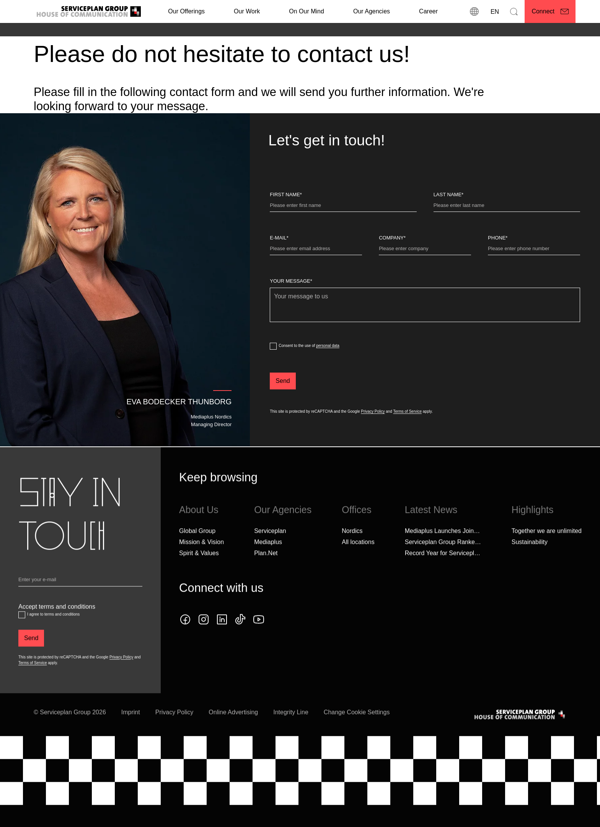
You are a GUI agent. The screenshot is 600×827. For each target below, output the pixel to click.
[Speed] (162, 30)
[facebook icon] (185, 634)
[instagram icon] (203, 634)
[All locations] (358, 556)
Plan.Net (265, 567)
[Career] (428, 11)
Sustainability (530, 556)
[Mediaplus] (60, 30)
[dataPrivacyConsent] (273, 346)
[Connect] (550, 11)
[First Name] (343, 207)
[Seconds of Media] (131, 30)
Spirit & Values (199, 567)
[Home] (13, 30)
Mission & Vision (201, 556)
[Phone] (534, 250)
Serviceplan (270, 545)
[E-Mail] (316, 250)
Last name (449, 194)
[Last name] (507, 207)
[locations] (474, 11)
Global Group (197, 545)
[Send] (282, 381)
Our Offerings (186, 11)
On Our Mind (306, 11)
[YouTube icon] (259, 634)
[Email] (80, 595)
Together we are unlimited (547, 545)
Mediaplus (268, 556)
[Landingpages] (91, 30)
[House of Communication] (520, 729)
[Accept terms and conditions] (21, 629)
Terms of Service (407, 411)
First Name (286, 194)
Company (392, 238)
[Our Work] (247, 11)
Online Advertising (233, 726)
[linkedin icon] (222, 634)
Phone (497, 238)
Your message (291, 281)
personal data (327, 345)
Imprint (130, 726)
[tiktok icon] (240, 634)
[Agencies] (34, 30)
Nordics (352, 545)
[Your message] (425, 305)
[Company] (425, 250)
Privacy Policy (373, 411)
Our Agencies (371, 11)
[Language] (494, 11)
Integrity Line (290, 726)
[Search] (514, 11)
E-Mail (279, 238)
